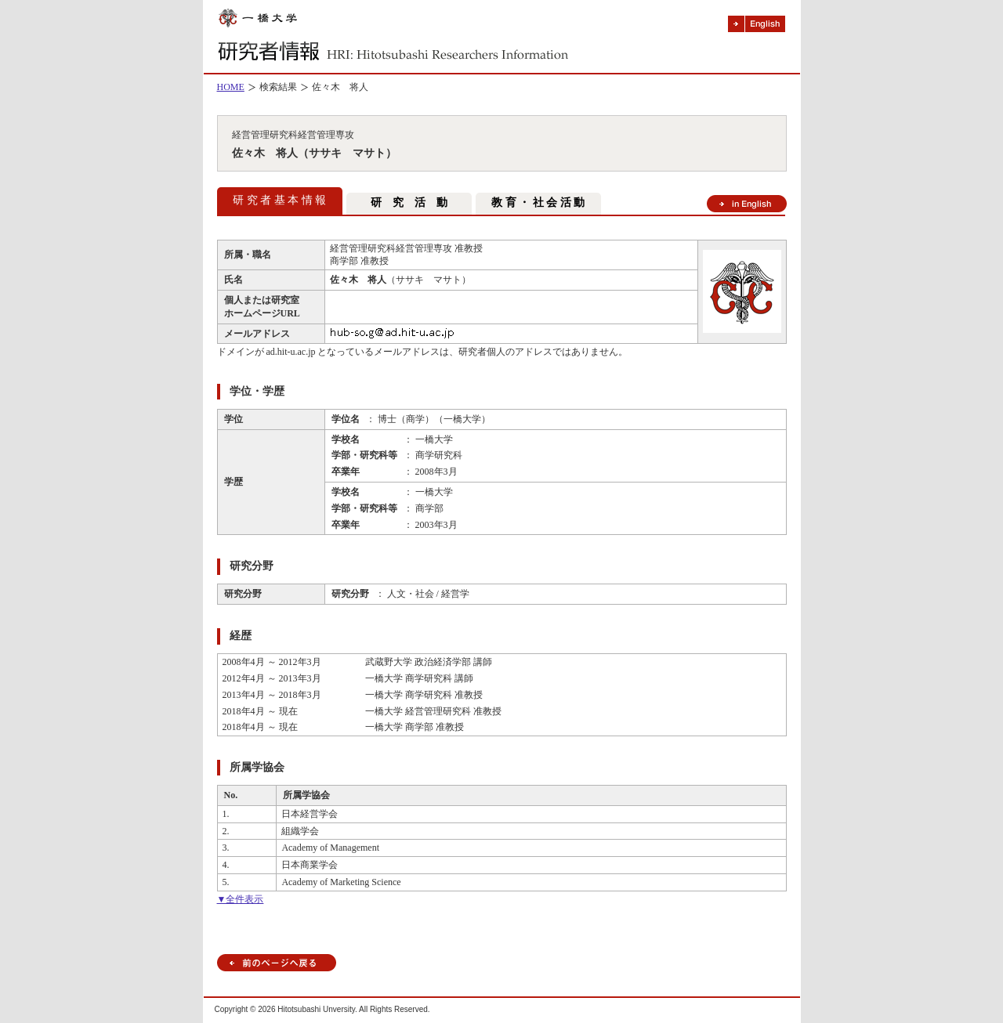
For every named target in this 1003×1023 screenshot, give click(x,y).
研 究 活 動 (409, 202)
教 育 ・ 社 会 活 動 (538, 202)
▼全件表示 (240, 899)
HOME (230, 86)
